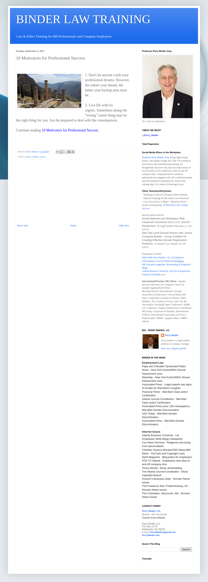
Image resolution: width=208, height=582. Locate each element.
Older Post (124, 225)
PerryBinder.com (151, 535)
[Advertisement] (73, 194)
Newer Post (22, 225)
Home (73, 225)
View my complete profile (173, 348)
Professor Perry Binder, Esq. (155, 157)
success (42, 156)
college (35, 156)
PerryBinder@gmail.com (163, 532)
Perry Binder (172, 335)
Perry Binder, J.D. (151, 511)
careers (27, 156)
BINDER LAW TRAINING (83, 19)
